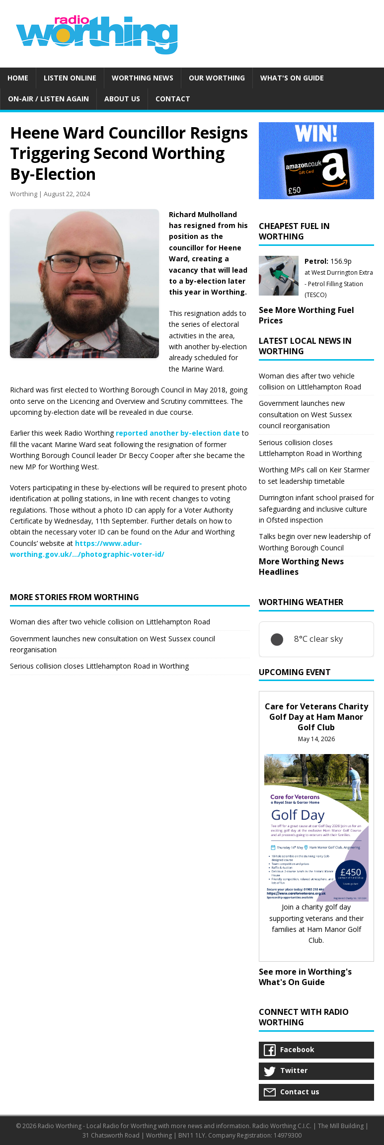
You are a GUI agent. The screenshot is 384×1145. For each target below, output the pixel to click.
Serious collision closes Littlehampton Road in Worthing (99, 666)
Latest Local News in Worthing (305, 346)
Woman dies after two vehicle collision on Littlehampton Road (110, 621)
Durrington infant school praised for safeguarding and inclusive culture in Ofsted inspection (316, 509)
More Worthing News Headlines (301, 566)
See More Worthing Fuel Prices (306, 315)
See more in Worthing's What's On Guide (305, 977)
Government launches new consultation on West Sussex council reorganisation (305, 414)
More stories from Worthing (74, 597)
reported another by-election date (178, 433)
